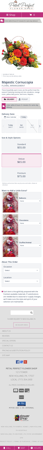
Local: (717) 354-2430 (21, 379)
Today (23, 117)
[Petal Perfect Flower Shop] (21, 9)
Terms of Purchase (22, 441)
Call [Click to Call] (7, 448)
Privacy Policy (6, 441)
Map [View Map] (21, 448)
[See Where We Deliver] (21, 325)
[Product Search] (21, 312)
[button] (21, 404)
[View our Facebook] (17, 363)
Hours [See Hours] (36, 448)
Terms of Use (37, 441)
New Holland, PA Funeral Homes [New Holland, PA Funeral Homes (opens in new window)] (14, 427)
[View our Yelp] (25, 363)
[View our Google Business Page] (21, 363)
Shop (10, 15)
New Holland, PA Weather (11, 434)
